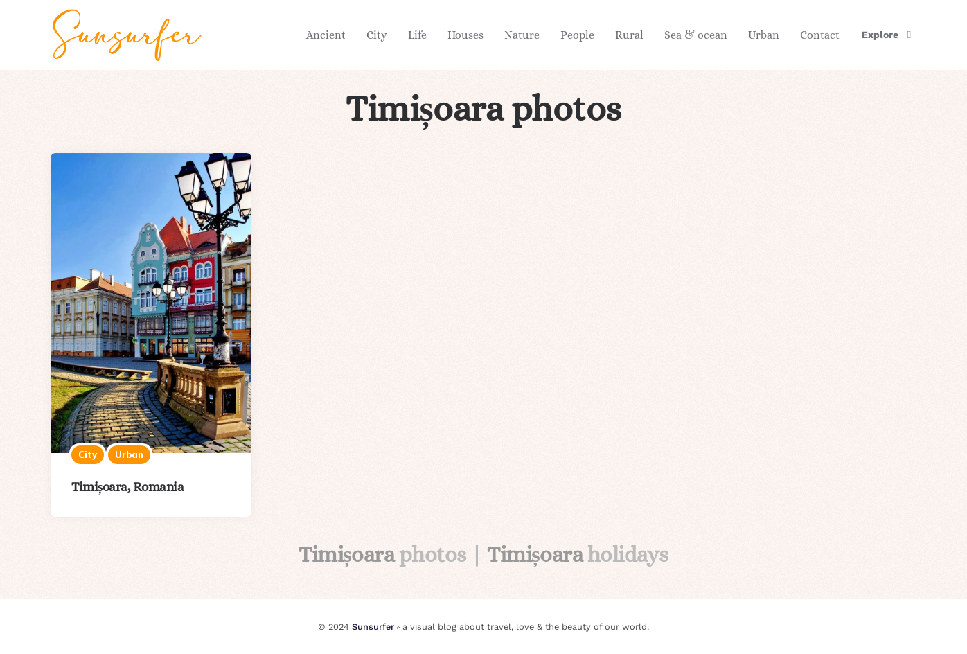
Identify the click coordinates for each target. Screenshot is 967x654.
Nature (522, 35)
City (376, 35)
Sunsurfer (373, 626)
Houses (465, 35)
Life (417, 35)
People (577, 35)
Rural (629, 35)
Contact (820, 35)
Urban (763, 35)
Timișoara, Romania (127, 486)
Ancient (326, 35)
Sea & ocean (695, 35)
